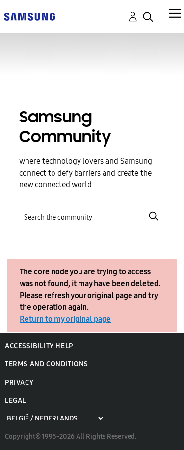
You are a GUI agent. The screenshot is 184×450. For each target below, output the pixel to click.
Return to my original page (65, 319)
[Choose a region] (55, 418)
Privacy (19, 382)
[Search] (92, 216)
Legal (15, 400)
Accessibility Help (39, 346)
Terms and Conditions (46, 364)
